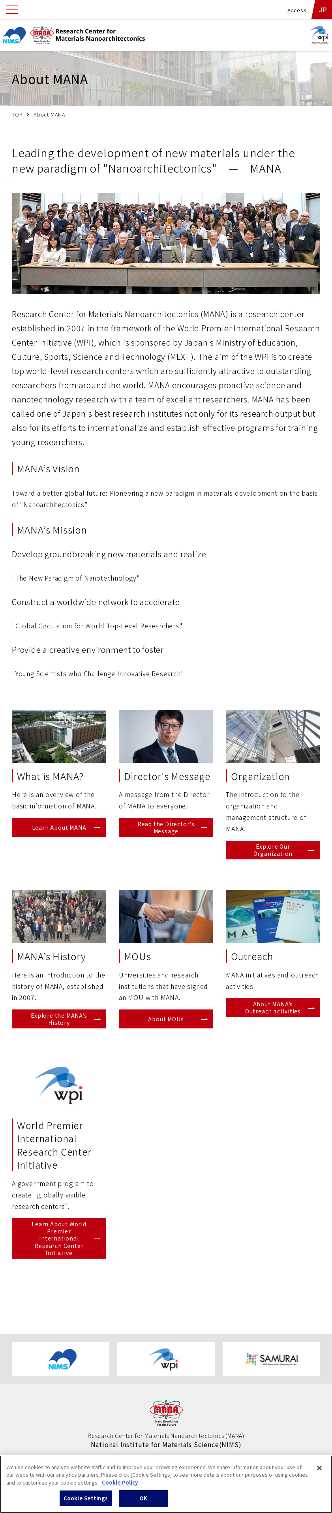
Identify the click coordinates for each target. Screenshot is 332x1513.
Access (297, 10)
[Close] (319, 1469)
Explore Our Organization (273, 849)
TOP (17, 114)
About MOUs (166, 1019)
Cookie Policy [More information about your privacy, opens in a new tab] (120, 1484)
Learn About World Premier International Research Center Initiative (59, 1238)
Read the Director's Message (166, 827)
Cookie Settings (86, 1500)
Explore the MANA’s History (59, 1018)
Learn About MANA (59, 827)
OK (143, 1500)
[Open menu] (12, 9)
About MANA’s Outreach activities (273, 1007)
